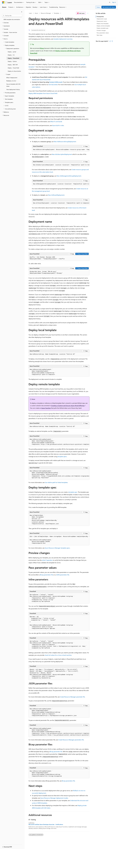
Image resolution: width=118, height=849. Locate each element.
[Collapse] (22, 11)
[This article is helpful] (110, 41)
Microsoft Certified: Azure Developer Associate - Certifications (46, 824)
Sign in (114, 2)
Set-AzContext (53, 84)
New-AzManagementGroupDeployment (69, 176)
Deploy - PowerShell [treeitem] (13, 58)
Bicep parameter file (56, 751)
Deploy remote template (103, 26)
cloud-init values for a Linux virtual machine (58, 655)
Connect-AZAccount (55, 82)
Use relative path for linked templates (56, 482)
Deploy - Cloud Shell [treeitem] (13, 68)
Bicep (42, 48)
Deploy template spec (102, 28)
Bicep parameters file (46, 575)
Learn (30, 13)
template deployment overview (62, 39)
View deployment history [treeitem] (13, 89)
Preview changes (101, 30)
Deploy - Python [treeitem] (12, 61)
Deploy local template (102, 23)
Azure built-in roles (58, 125)
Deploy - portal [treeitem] (12, 52)
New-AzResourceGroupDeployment (65, 141)
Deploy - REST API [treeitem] (13, 65)
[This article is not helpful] (112, 41)
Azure (36, 13)
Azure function (46, 408)
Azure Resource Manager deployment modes (54, 798)
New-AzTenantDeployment (56, 195)
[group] (60, 150)
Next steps (99, 35)
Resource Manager (46, 13)
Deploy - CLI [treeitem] (11, 55)
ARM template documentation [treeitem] (12, 19)
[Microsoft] (3, 2)
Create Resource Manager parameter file (72, 697)
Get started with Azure (109, 7)
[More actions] (87, 13)
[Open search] (109, 2)
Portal (98, 7)
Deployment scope (102, 19)
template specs (62, 456)
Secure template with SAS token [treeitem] (13, 85)
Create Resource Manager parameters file (71, 740)
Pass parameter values (103, 33)
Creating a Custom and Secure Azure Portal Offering (67, 405)
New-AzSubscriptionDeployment (62, 154)
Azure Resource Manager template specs (57, 548)
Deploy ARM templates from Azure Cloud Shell (43, 93)
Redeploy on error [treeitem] (11, 81)
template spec (73, 492)
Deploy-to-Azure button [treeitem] (14, 71)
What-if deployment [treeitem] (11, 77)
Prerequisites (100, 16)
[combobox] (12, 15)
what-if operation (47, 560)
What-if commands (56, 121)
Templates (56, 13)
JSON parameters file (62, 575)
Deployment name (102, 21)
